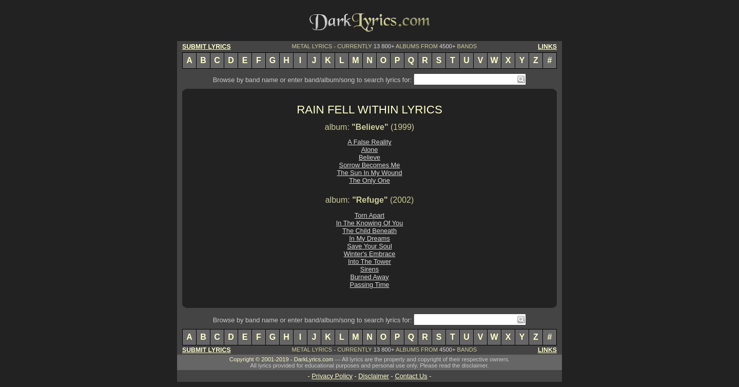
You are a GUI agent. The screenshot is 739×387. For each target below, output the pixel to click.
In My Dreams (369, 238)
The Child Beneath (369, 231)
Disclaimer (373, 376)
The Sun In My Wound (369, 173)
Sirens (369, 269)
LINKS (547, 46)
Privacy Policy (332, 376)
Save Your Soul (369, 246)
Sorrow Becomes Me (369, 165)
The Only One (369, 180)
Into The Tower (369, 261)
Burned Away (369, 277)
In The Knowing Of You (369, 223)
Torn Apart (369, 215)
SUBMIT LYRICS (206, 46)
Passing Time (370, 284)
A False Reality (369, 142)
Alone (369, 149)
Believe (369, 157)
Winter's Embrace (370, 254)
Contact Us (411, 376)
